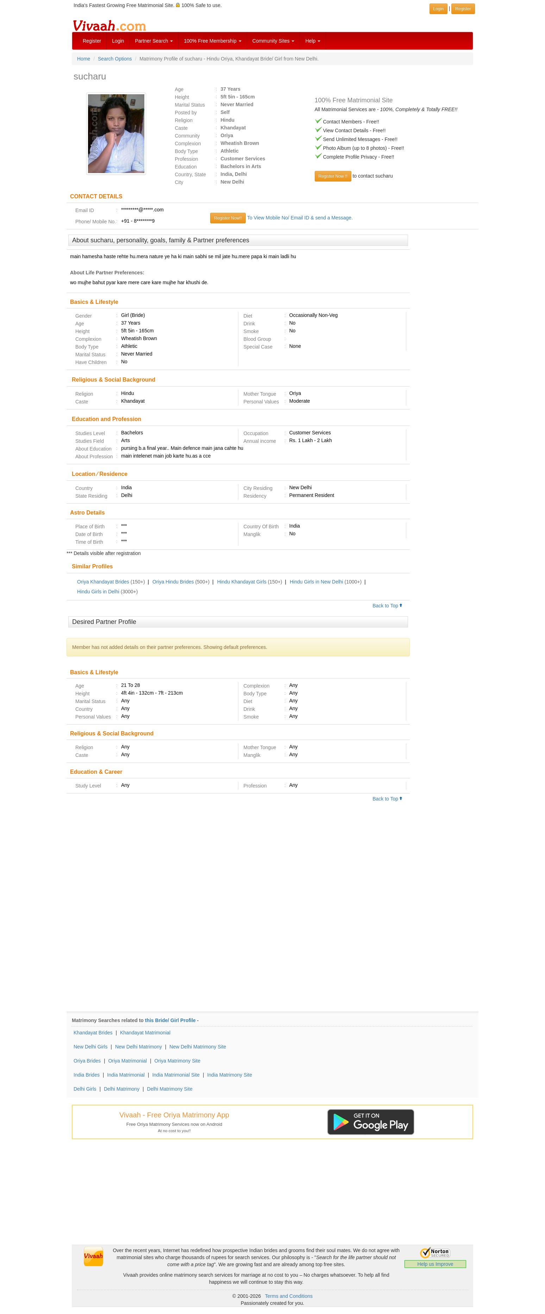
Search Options (115, 59)
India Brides (87, 1075)
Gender (83, 316)
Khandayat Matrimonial (145, 1032)
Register (92, 41)
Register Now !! (333, 176)
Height (182, 97)
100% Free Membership (212, 41)
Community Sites (273, 41)
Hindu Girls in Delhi (98, 591)
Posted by (186, 112)
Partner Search (154, 41)
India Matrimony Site (229, 1075)
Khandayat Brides (93, 1032)
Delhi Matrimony (121, 1089)
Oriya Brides (87, 1061)
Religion (184, 120)
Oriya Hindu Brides (173, 582)
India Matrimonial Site (176, 1075)
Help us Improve (435, 1264)
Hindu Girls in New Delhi (316, 582)
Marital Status (190, 105)
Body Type (186, 151)
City (179, 182)
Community (187, 136)
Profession (186, 159)
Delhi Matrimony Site (170, 1089)
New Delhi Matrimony (138, 1047)
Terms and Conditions (289, 1296)
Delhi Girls (85, 1089)
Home (83, 59)
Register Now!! (228, 218)
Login (118, 41)
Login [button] (438, 8)
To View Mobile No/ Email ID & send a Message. (300, 218)
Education (186, 167)
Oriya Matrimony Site (178, 1061)
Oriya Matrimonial (127, 1061)
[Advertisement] (444, 342)
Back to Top (387, 605)
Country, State (190, 174)
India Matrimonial (126, 1075)
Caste (181, 128)
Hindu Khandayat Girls (242, 582)
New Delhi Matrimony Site (197, 1047)
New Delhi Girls (90, 1047)
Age (179, 89)
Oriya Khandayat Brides (103, 582)
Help (312, 41)
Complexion (188, 143)
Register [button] (463, 8)
